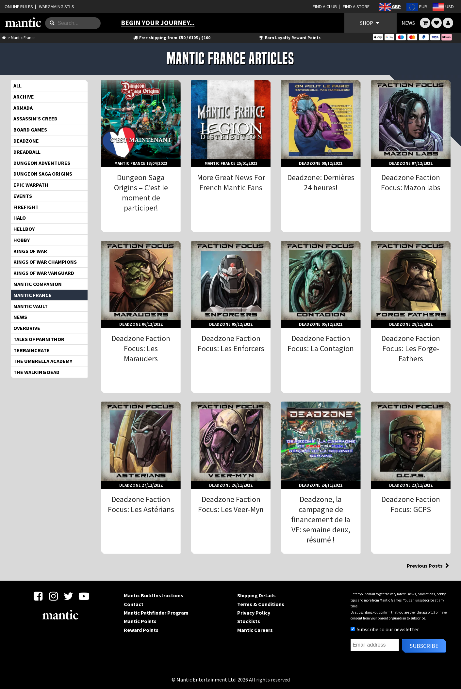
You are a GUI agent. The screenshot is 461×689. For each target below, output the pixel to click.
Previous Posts (429, 565)
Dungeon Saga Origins (42, 173)
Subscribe (424, 646)
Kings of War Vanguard (43, 273)
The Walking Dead (36, 372)
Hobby (21, 240)
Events (22, 196)
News (20, 317)
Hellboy (24, 229)
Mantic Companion (37, 284)
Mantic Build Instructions (153, 595)
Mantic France (32, 295)
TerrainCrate (31, 350)
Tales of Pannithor (38, 339)
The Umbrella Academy (42, 361)
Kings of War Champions (45, 261)
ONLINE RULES (19, 6)
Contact (133, 604)
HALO (19, 217)
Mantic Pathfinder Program (156, 612)
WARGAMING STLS (56, 6)
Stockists (248, 621)
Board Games (30, 129)
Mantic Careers (255, 630)
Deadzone (26, 140)
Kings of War (30, 251)
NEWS (408, 23)
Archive (23, 96)
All (17, 85)
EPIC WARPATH (30, 184)
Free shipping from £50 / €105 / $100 (171, 37)
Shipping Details (256, 595)
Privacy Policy (253, 612)
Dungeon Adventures (41, 163)
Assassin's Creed (35, 118)
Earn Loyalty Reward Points (289, 37)
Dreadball (27, 152)
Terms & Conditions (260, 604)
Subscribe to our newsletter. (385, 629)
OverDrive (26, 328)
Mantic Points (140, 621)
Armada (23, 107)
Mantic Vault (30, 306)
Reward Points (141, 630)
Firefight (26, 207)
